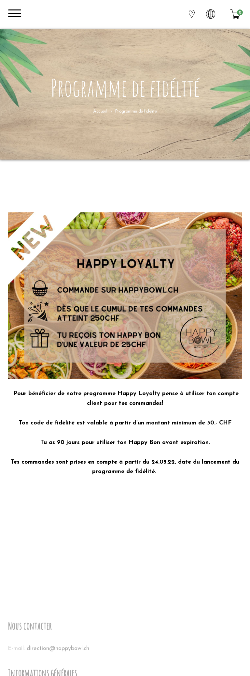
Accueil (99, 111)
